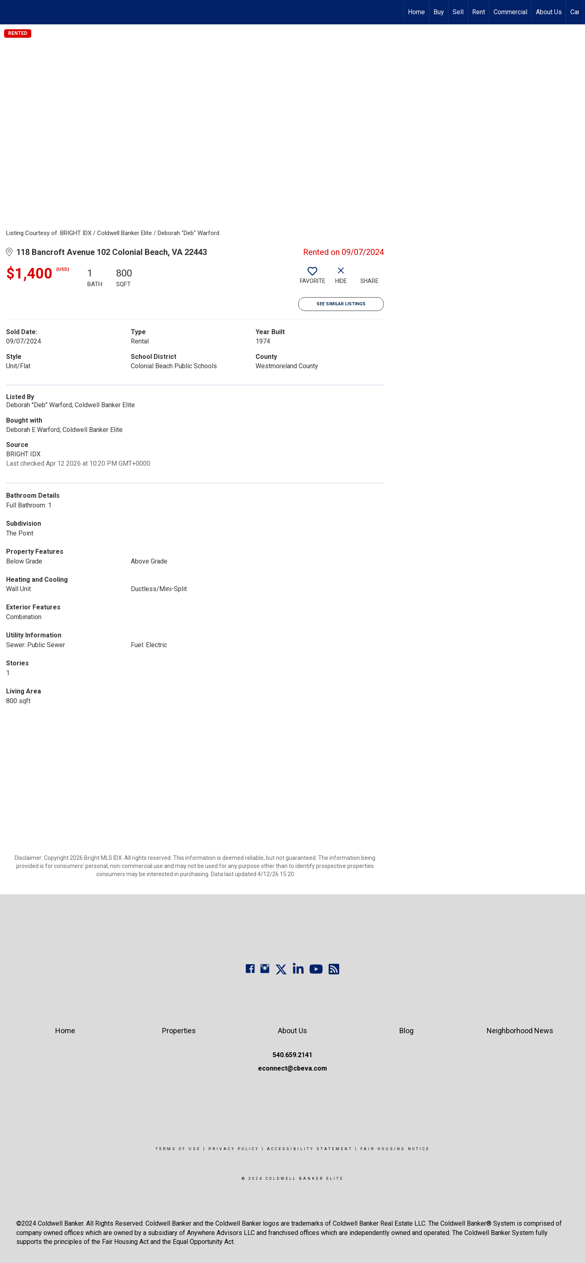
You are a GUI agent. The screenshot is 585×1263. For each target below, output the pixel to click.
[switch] (312, 278)
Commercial (510, 12)
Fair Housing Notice (395, 1149)
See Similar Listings (341, 304)
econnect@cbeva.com (292, 1068)
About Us (549, 12)
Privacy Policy (233, 1149)
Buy (438, 12)
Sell (458, 12)
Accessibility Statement (310, 1149)
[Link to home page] (10, 12)
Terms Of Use (178, 1149)
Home (416, 12)
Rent (478, 12)
